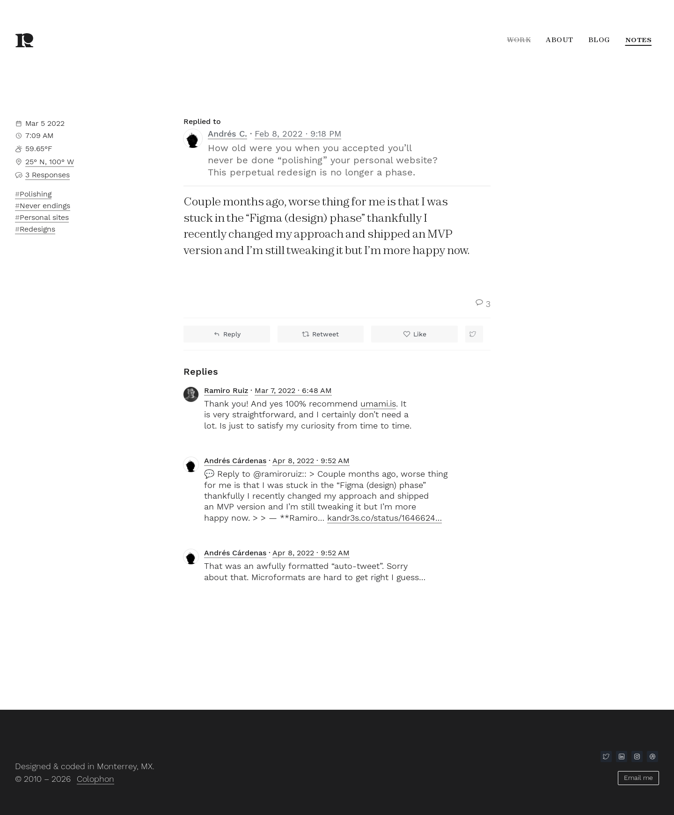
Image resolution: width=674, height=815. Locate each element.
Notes (638, 40)
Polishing (35, 193)
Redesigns (37, 229)
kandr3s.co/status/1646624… (384, 518)
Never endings (45, 205)
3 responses (47, 174)
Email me (638, 777)
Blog (599, 40)
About (559, 40)
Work (519, 40)
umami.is (378, 403)
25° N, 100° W (49, 161)
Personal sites (44, 217)
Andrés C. (227, 133)
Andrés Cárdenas (235, 460)
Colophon (95, 779)
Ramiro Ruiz (226, 390)
